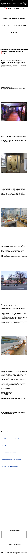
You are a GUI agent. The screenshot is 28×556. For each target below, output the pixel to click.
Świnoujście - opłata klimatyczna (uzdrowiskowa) (11, 466)
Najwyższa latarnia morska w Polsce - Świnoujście (11, 459)
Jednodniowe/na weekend (10, 18)
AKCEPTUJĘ (14, 6)
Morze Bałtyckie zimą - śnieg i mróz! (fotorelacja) (11, 438)
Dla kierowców (22, 25)
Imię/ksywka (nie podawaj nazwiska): (14, 544)
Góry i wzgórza (6, 25)
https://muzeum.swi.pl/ (5, 396)
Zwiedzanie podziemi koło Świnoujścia (9, 452)
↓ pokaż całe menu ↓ (14, 39)
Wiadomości (14, 32)
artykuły (7, 49)
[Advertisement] (14, 81)
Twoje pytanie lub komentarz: (14, 530)
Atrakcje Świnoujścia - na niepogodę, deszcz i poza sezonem (13, 445)
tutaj (23, 3)
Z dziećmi (14, 25)
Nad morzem (21, 18)
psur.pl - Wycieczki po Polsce (14, 8)
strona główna (2, 49)
